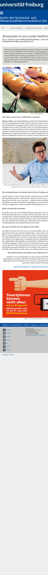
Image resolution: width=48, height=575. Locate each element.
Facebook (8, 330)
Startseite (3, 28)
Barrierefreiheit (16, 325)
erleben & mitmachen (33, 28)
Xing (7, 343)
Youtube (8, 340)
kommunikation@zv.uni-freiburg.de (36, 335)
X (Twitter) (8, 333)
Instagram (8, 336)
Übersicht (5, 325)
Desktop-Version (8, 355)
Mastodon (8, 350)
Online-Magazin (16, 28)
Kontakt (26, 325)
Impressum (35, 325)
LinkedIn (8, 346)
